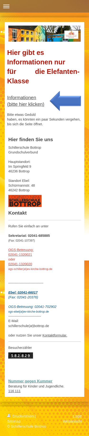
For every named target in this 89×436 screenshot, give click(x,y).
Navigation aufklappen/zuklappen (44, 6)
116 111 (14, 391)
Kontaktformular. (54, 335)
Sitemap (13, 421)
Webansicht (72, 421)
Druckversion (21, 416)
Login (77, 416)
